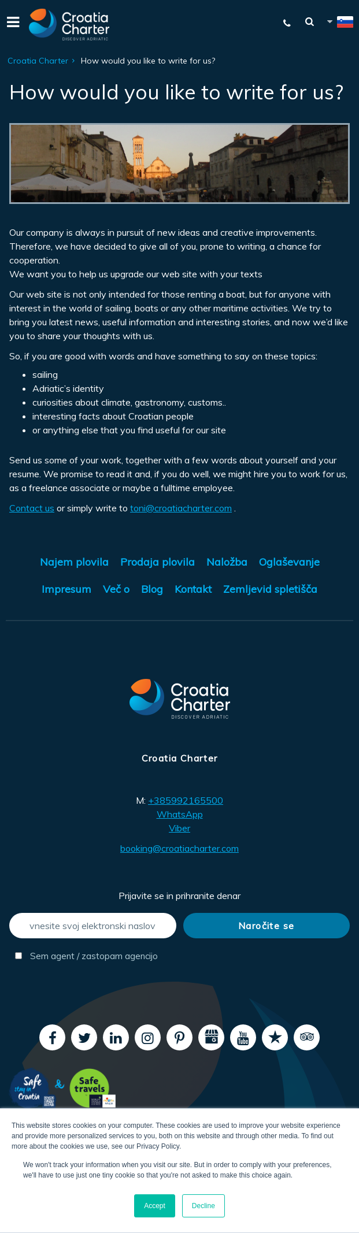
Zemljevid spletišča (270, 589)
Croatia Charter (38, 60)
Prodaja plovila (157, 562)
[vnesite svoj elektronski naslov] (92, 925)
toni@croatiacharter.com (181, 508)
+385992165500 (185, 800)
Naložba (226, 562)
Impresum (66, 589)
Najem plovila (74, 562)
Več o (116, 589)
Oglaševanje (289, 562)
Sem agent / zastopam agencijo (86, 955)
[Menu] (11, 24)
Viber (179, 828)
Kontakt (193, 589)
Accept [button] (154, 1206)
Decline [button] (203, 1206)
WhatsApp (180, 814)
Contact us (31, 508)
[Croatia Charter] (69, 24)
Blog (152, 589)
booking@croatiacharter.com (179, 848)
